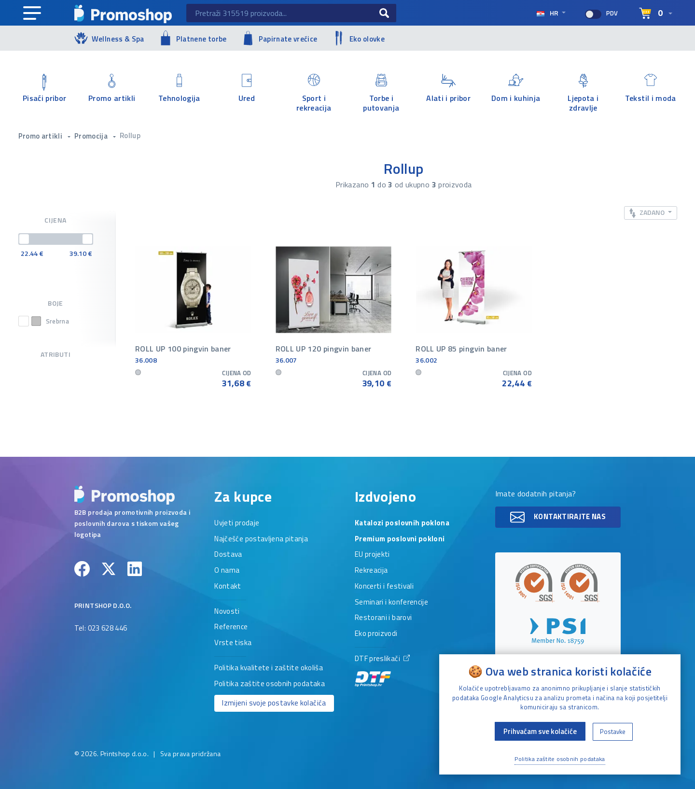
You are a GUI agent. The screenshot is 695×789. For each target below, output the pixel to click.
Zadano (647, 212)
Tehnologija (179, 89)
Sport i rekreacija (314, 93)
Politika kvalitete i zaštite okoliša (268, 668)
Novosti (226, 612)
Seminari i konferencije (391, 602)
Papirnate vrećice (279, 38)
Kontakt (227, 587)
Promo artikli (112, 89)
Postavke (613, 731)
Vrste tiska (232, 643)
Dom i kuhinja (515, 89)
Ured (246, 89)
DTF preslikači (382, 670)
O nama (226, 571)
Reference (231, 627)
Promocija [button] (92, 135)
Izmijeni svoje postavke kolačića (274, 702)
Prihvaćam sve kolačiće (540, 731)
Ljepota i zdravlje (583, 93)
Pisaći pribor (44, 89)
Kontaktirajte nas (558, 517)
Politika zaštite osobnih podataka (269, 684)
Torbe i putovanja (381, 93)
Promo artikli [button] (41, 135)
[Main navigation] (32, 13)
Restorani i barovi (383, 618)
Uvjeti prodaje (236, 523)
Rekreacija (371, 571)
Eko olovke (358, 38)
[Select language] (655, 13)
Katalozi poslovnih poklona (402, 523)
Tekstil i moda (650, 89)
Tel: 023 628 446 (100, 629)
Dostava (228, 555)
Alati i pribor (448, 89)
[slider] (24, 239)
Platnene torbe (193, 38)
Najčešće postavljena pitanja (261, 539)
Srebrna (50, 321)
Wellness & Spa (109, 38)
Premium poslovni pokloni (400, 539)
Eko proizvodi (376, 634)
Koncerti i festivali (384, 587)
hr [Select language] (548, 13)
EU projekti (372, 555)
